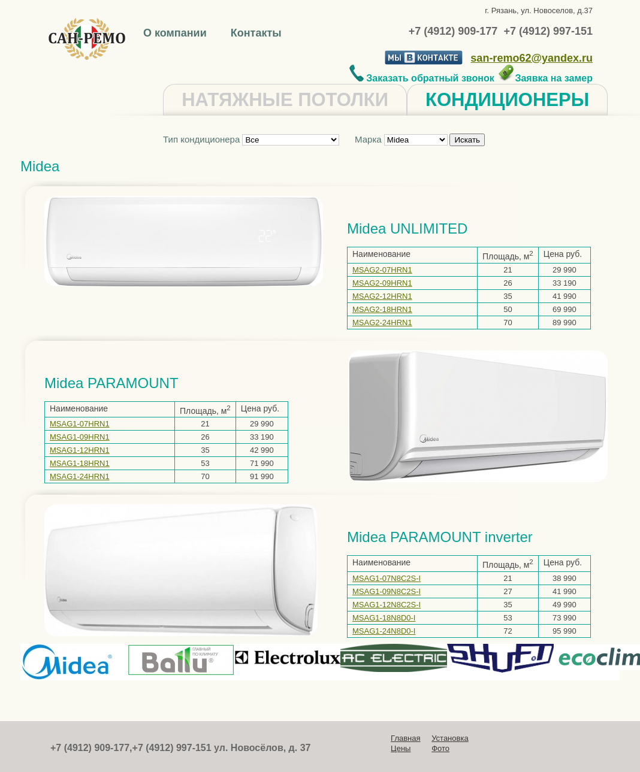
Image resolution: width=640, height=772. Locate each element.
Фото (440, 748)
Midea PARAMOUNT (111, 383)
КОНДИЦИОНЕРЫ (507, 99)
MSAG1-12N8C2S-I (386, 604)
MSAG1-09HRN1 (80, 436)
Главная (405, 738)
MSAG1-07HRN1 (80, 423)
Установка (449, 738)
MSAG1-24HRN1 (80, 476)
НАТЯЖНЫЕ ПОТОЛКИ (285, 99)
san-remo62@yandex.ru (531, 58)
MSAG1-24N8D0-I (383, 630)
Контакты (256, 33)
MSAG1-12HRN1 (80, 450)
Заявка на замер (545, 78)
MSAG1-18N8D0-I (383, 617)
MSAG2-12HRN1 (382, 296)
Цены (400, 748)
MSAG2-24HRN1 (382, 322)
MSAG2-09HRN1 (382, 282)
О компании (176, 33)
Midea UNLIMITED (407, 228)
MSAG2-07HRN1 (382, 269)
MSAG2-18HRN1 (382, 309)
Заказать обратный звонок (421, 78)
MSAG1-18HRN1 (80, 463)
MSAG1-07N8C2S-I (386, 578)
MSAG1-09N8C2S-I (386, 591)
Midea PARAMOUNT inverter (440, 537)
